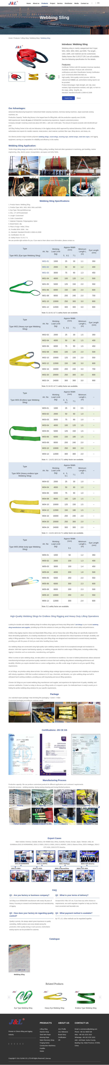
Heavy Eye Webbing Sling (54, 1008)
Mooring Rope (44, 1037)
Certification (62, 1037)
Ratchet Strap (44, 1032)
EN (97, 3)
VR (59, 1040)
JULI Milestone (63, 1032)
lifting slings (22, 149)
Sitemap (48, 1058)
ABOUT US (63, 1023)
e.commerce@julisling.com (88, 1029)
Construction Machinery (47, 1046)
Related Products (54, 983)
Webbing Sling (34, 38)
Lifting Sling (25, 38)
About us (36, 3)
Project (52, 3)
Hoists (42, 1051)
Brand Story (62, 1035)
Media (76, 3)
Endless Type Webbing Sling (86, 1008)
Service (60, 3)
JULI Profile (62, 1029)
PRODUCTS (46, 1023)
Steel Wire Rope (45, 1035)
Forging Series (44, 1043)
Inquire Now (68, 98)
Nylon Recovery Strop (47, 1040)
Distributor (68, 3)
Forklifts (42, 1048)
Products (45, 3)
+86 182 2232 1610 (88, 1037)
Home (29, 3)
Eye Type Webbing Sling (23, 1008)
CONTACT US (82, 1023)
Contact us (84, 3)
